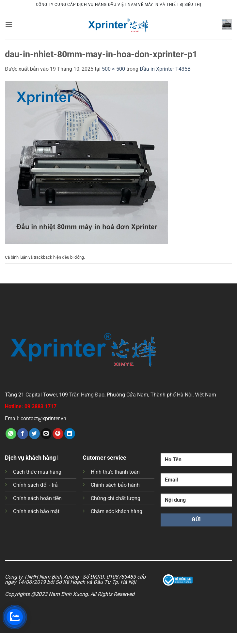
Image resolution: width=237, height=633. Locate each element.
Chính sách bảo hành (115, 485)
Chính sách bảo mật (36, 511)
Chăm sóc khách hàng (116, 511)
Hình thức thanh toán (115, 472)
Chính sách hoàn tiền (37, 498)
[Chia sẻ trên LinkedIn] (69, 433)
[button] (9, 24)
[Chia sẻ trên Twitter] (34, 433)
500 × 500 (113, 69)
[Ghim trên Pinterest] (58, 433)
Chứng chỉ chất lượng (115, 498)
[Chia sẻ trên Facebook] (22, 433)
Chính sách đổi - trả (35, 485)
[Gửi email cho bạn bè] (46, 433)
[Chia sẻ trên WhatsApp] (11, 433)
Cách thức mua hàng (37, 472)
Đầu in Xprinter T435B (165, 69)
